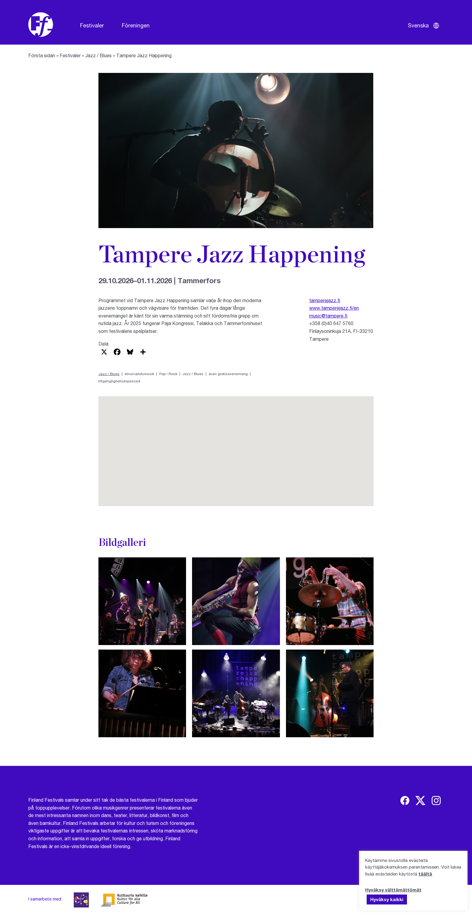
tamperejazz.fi (324, 300)
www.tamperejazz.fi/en (334, 308)
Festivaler (92, 25)
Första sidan (41, 55)
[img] (404, 800)
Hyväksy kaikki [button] (386, 899)
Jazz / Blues (98, 55)
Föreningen (136, 25)
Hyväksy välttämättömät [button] (393, 889)
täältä (425, 873)
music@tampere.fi (328, 315)
